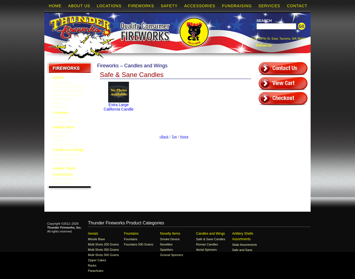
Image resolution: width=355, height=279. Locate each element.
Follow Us (263, 45)
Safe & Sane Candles (67, 154)
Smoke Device (62, 132)
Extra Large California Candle (118, 107)
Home (55, 6)
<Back (164, 136)
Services (269, 6)
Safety (169, 6)
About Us (79, 6)
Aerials (58, 77)
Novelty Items (64, 127)
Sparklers (59, 140)
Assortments (63, 174)
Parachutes (60, 107)
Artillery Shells (64, 168)
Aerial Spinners (63, 163)
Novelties (59, 136)
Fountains (61, 113)
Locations (109, 6)
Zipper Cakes (62, 99)
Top (174, 136)
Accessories (199, 6)
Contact (297, 6)
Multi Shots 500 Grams (68, 94)
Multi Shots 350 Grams (68, 90)
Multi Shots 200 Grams (68, 86)
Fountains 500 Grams (67, 121)
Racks (57, 103)
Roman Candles (64, 158)
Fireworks (141, 6)
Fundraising (237, 6)
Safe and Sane (63, 183)
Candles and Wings (68, 150)
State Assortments (65, 179)
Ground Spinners (64, 144)
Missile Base (61, 82)
